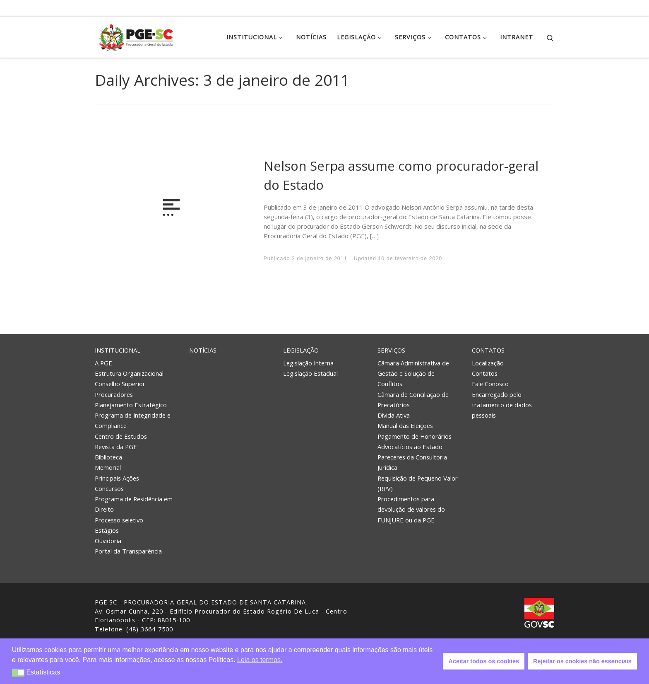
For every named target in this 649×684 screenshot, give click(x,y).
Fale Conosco (490, 383)
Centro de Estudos (121, 436)
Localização (488, 363)
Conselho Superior (120, 383)
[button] (18, 673)
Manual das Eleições (405, 425)
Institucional (117, 350)
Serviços (391, 350)
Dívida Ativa (393, 415)
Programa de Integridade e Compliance (133, 420)
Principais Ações (117, 478)
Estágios (107, 530)
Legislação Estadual (310, 373)
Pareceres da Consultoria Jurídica (412, 462)
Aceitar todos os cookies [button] (484, 661)
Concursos (109, 488)
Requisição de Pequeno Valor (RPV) (417, 483)
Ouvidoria (108, 541)
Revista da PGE (116, 446)
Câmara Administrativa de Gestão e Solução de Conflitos (413, 373)
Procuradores (114, 394)
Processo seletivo (119, 520)
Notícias (202, 350)
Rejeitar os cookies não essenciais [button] (582, 661)
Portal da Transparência (128, 551)
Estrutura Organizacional (129, 373)
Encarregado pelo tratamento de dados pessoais (502, 404)
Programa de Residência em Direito (134, 504)
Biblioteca (108, 457)
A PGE (103, 363)
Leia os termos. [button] (259, 659)
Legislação (301, 350)
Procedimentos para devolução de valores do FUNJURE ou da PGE (411, 509)
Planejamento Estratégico (131, 405)
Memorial (108, 467)
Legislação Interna (308, 363)
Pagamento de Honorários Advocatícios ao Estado (414, 441)
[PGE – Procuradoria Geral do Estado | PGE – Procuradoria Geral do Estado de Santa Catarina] (136, 36)
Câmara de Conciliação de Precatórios (413, 399)
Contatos (488, 350)
